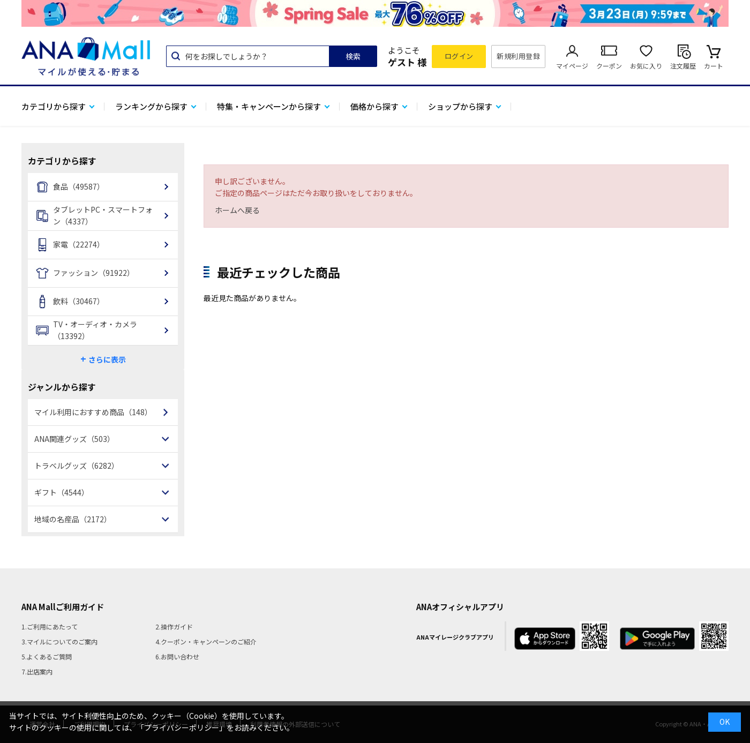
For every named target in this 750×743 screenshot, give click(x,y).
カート (713, 65)
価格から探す (374, 106)
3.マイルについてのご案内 (59, 641)
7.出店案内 (36, 671)
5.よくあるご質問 (46, 656)
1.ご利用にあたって (49, 626)
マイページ (572, 65)
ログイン (459, 56)
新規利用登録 (518, 56)
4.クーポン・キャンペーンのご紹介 (206, 641)
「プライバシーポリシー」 (182, 727)
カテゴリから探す (53, 106)
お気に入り (646, 65)
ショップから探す (460, 106)
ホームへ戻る (237, 210)
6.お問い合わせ (177, 656)
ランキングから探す (151, 106)
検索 (353, 56)
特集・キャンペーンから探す (269, 106)
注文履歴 (683, 65)
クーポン (609, 65)
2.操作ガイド (174, 626)
